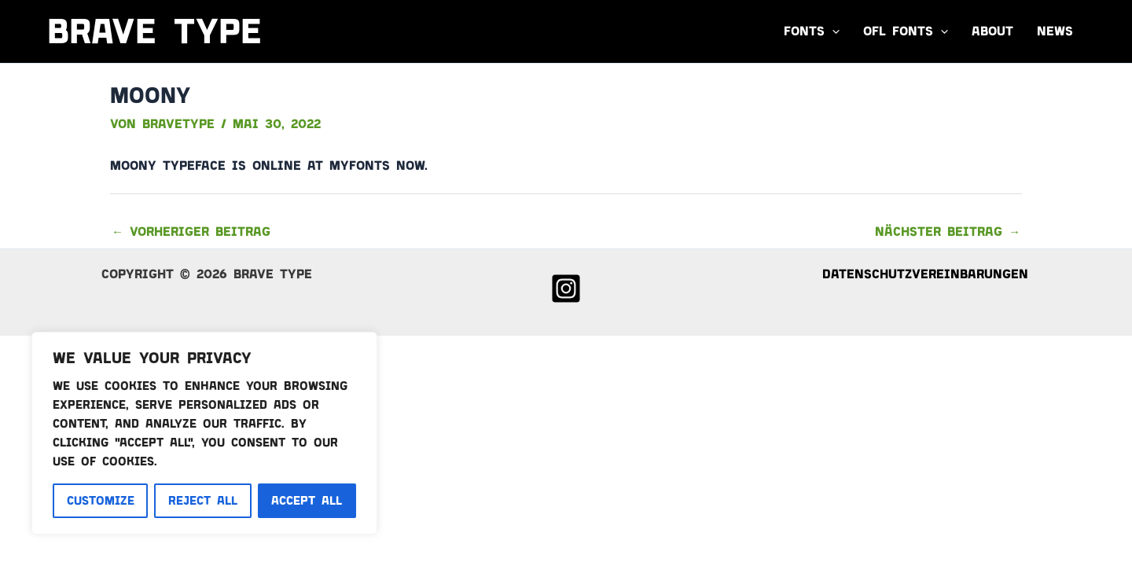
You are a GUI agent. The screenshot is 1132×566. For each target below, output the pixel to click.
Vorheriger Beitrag (191, 231)
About (992, 31)
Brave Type (154, 31)
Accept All (306, 500)
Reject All (202, 500)
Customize (100, 500)
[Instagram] (566, 288)
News (1055, 31)
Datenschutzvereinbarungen (925, 274)
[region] (204, 433)
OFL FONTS (905, 31)
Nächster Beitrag (947, 231)
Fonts (812, 31)
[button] (832, 31)
